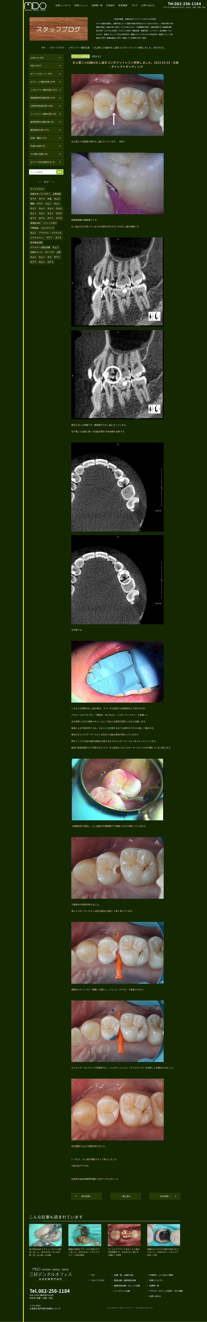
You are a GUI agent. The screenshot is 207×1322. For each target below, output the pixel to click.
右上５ (33, 233)
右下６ (33, 200)
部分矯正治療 (36, 243)
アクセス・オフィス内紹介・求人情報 (166, 1292)
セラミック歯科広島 (43, 82)
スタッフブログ (57, 47)
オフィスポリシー (41, 74)
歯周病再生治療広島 (42, 123)
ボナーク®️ (49, 252)
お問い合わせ (150, 5)
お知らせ (37, 58)
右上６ (59, 214)
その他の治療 (39, 155)
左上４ (42, 209)
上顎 (59, 252)
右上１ (50, 214)
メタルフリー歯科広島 (79, 47)
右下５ (40, 205)
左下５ (42, 219)
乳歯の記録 (38, 147)
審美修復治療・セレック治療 (127, 1287)
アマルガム (44, 233)
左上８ (57, 200)
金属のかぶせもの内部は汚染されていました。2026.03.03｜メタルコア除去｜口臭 (163, 1254)
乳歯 (49, 200)
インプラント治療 (122, 1292)
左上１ (42, 214)
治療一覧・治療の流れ (124, 1277)
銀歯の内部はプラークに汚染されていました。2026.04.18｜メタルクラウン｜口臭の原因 (84, 1254)
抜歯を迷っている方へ (40, 195)
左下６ (59, 219)
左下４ (33, 219)
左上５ (33, 209)
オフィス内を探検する (43, 163)
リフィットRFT (50, 224)
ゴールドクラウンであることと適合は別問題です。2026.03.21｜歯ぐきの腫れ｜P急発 (124, 1254)
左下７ (50, 219)
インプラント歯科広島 (44, 114)
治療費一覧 (98, 5)
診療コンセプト (64, 5)
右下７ (50, 238)
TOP (43, 47)
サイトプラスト (37, 190)
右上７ (48, 205)
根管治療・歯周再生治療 (125, 1282)
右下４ (33, 262)
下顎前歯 (34, 228)
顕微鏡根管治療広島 (43, 98)
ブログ (136, 5)
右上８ (56, 247)
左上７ (57, 205)
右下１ (57, 257)
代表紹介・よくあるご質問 (161, 1277)
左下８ (58, 238)
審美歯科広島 (40, 131)
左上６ (59, 209)
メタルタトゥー (37, 238)
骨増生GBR (35, 224)
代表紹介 (112, 5)
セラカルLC (56, 233)
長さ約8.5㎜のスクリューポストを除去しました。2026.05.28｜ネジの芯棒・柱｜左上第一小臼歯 (45, 1254)
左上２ (33, 214)
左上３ (42, 262)
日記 (36, 66)
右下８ (42, 200)
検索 (60, 173)
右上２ (33, 257)
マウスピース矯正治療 (40, 247)
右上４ (50, 209)
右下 (49, 257)
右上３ (42, 257)
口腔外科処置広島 (42, 106)
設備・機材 (39, 139)
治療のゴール (36, 252)
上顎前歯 (57, 195)
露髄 (32, 205)
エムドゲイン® (47, 228)
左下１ (50, 262)
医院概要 (124, 5)
